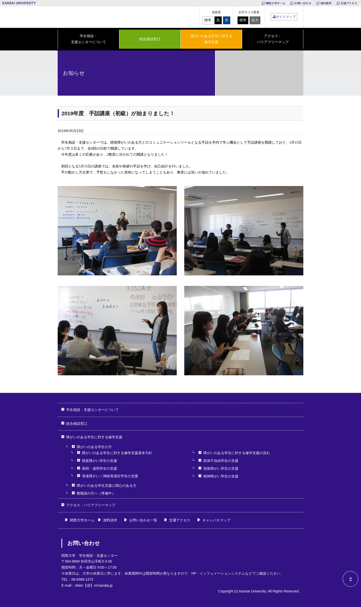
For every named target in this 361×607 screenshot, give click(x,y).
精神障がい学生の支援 (220, 476)
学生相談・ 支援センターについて (88, 39)
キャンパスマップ (216, 520)
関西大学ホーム (276, 3)
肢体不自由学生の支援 (220, 461)
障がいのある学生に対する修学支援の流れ (236, 453)
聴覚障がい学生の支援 (99, 461)
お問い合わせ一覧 (143, 520)
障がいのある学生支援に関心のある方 (106, 485)
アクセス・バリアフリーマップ (273, 39)
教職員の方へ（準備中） (96, 493)
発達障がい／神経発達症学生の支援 (110, 476)
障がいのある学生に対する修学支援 (94, 437)
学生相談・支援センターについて (92, 410)
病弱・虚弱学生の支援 (99, 468)
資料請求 (326, 3)
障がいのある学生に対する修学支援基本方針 (117, 453)
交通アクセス (349, 3)
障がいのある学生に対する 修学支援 (211, 39)
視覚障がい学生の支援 (220, 468)
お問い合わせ (302, 3)
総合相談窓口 (149, 39)
